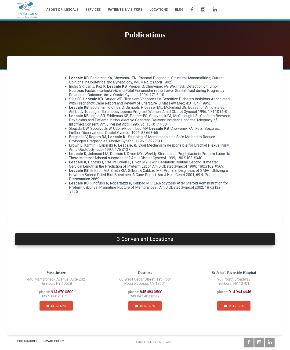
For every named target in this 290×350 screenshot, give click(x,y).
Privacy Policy (53, 341)
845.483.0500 (151, 292)
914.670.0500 (62, 292)
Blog (179, 9)
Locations (158, 9)
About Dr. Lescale (62, 9)
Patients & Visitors (125, 9)
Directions (56, 305)
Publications (27, 341)
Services (93, 9)
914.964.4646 (240, 292)
